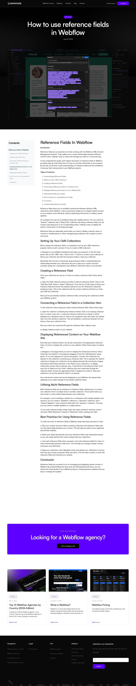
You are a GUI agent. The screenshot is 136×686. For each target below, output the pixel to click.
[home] (14, 3)
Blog (75, 3)
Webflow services (48, 3)
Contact (123, 3)
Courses (82, 3)
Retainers (60, 3)
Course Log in (111, 3)
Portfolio (68, 3)
